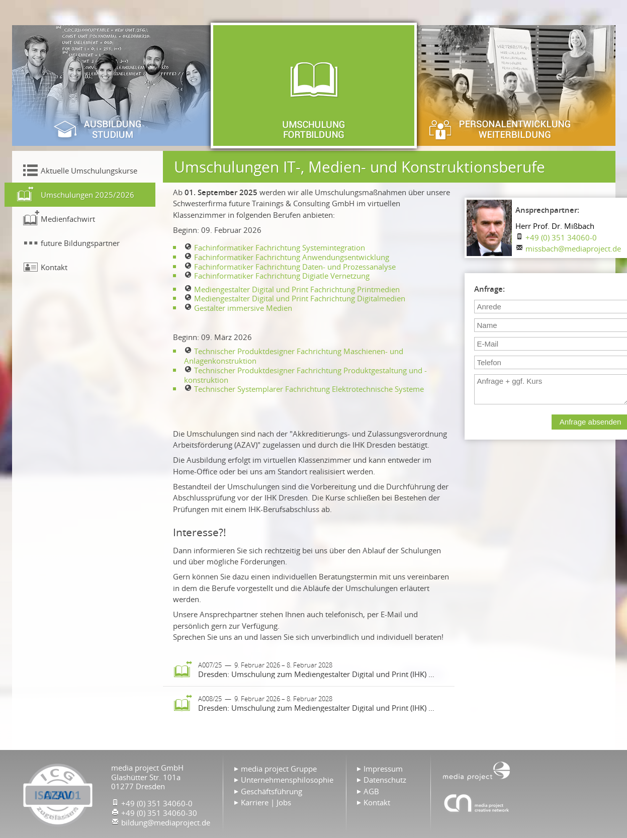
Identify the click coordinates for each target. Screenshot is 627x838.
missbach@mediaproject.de (573, 248)
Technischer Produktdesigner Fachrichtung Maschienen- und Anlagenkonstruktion (293, 356)
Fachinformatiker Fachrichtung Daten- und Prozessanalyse (295, 267)
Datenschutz (385, 780)
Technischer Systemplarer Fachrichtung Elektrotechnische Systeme (309, 389)
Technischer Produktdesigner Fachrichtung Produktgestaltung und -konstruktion (305, 375)
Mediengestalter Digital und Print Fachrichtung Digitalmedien (299, 298)
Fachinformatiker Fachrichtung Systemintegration (279, 247)
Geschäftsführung (271, 791)
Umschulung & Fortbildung (313, 85)
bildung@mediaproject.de (165, 822)
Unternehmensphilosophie (287, 780)
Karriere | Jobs (266, 802)
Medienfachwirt (68, 219)
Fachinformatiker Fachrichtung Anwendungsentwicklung (291, 257)
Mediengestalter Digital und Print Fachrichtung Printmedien (297, 289)
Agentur (476, 802)
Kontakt (54, 267)
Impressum (383, 769)
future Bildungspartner (80, 243)
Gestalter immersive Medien (243, 308)
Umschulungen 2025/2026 (87, 195)
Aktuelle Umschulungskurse (89, 170)
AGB (371, 791)
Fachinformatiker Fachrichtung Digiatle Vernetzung (282, 276)
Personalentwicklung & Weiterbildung (514, 85)
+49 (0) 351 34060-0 (561, 237)
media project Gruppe (279, 769)
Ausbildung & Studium (112, 85)
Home (476, 770)
